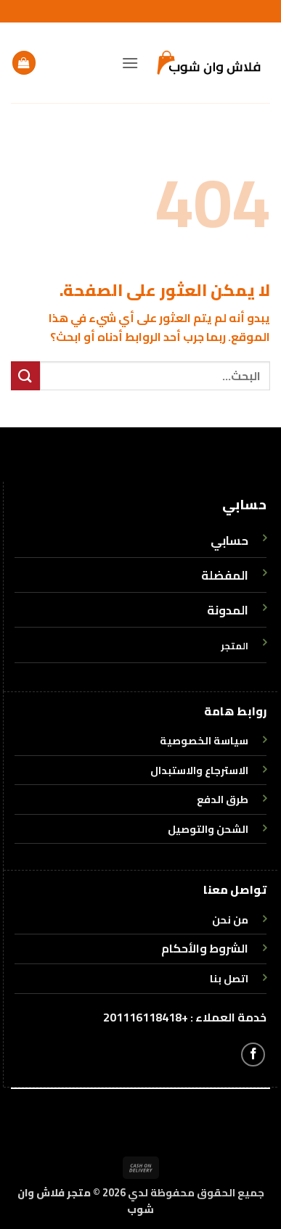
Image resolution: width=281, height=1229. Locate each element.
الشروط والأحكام (204, 948)
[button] (130, 63)
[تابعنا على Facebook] (253, 1054)
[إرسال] (25, 375)
